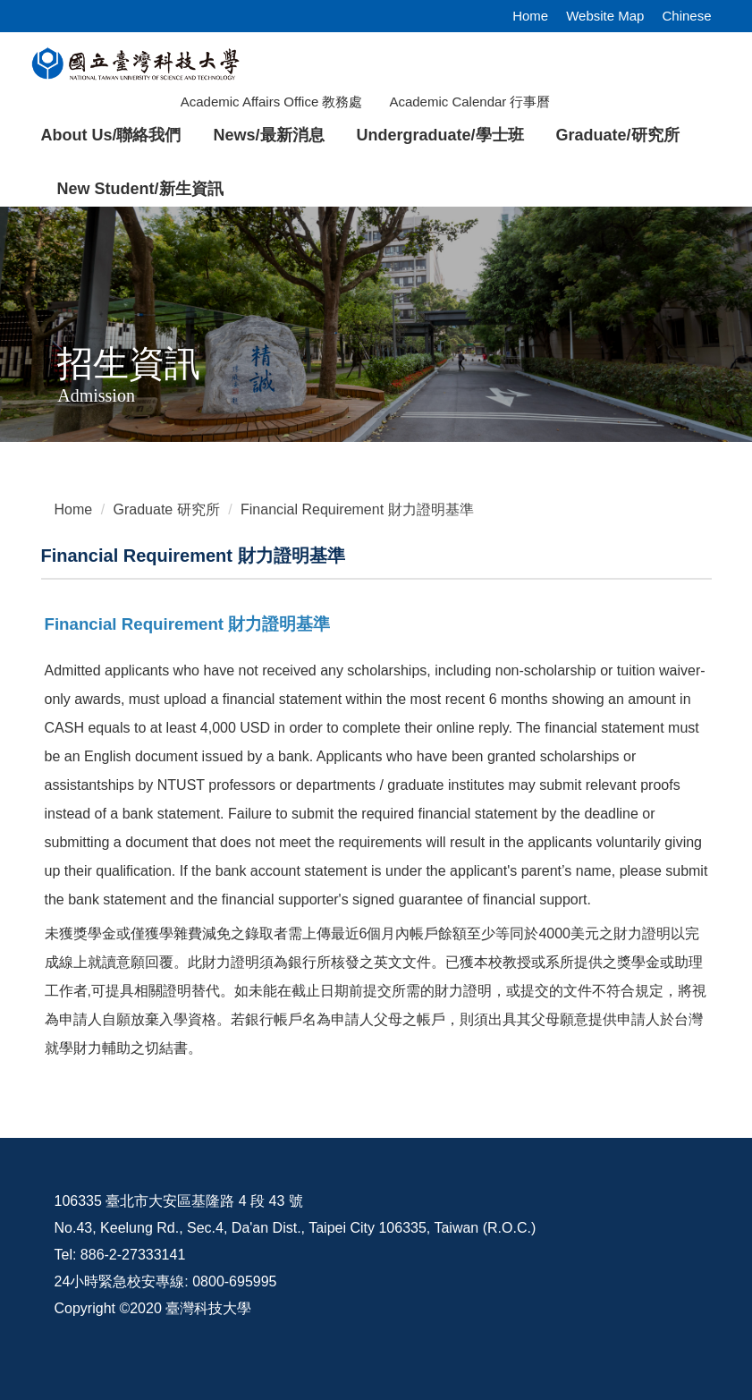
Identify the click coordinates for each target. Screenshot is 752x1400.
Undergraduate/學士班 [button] (440, 135)
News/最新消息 (269, 135)
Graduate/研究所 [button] (618, 135)
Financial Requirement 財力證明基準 (357, 509)
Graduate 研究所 (167, 509)
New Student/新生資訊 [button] (140, 189)
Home (530, 15)
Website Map (605, 15)
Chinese (686, 15)
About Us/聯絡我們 (111, 135)
